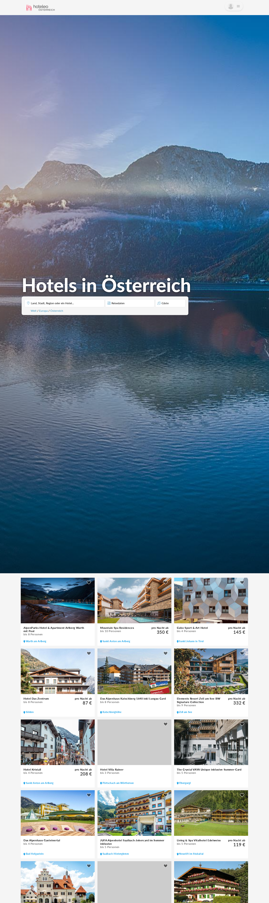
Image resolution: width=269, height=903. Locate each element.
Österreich (56, 310)
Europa (43, 310)
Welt (34, 310)
